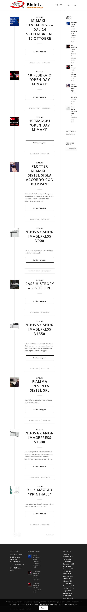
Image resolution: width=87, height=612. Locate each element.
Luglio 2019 (67, 591)
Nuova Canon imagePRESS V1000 (39, 437)
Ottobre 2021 (67, 579)
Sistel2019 (47, 62)
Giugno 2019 (67, 593)
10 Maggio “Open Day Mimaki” (39, 125)
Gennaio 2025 (68, 557)
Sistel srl (39, 17)
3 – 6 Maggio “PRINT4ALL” (39, 492)
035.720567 (16, 562)
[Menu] (61, 5)
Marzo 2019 (67, 596)
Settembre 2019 (68, 588)
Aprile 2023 (67, 566)
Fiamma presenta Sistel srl (40, 386)
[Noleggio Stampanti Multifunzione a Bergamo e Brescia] (27, 5)
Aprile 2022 (67, 574)
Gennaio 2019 (68, 598)
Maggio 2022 (67, 571)
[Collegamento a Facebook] (72, 5)
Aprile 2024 (67, 559)
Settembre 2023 (68, 564)
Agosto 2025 (67, 554)
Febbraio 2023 (68, 569)
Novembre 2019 (68, 586)
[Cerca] (56, 5)
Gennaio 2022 (68, 576)
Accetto (43, 608)
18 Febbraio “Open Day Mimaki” (40, 79)
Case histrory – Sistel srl (39, 285)
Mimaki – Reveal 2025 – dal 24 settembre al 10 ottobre (39, 29)
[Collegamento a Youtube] (75, 5)
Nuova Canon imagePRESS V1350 (39, 329)
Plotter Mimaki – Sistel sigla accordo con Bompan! (40, 175)
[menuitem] (56, 5)
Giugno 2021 (67, 581)
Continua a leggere (39, 51)
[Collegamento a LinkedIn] (68, 5)
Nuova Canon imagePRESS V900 (39, 236)
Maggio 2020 (67, 583)
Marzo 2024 (67, 561)
